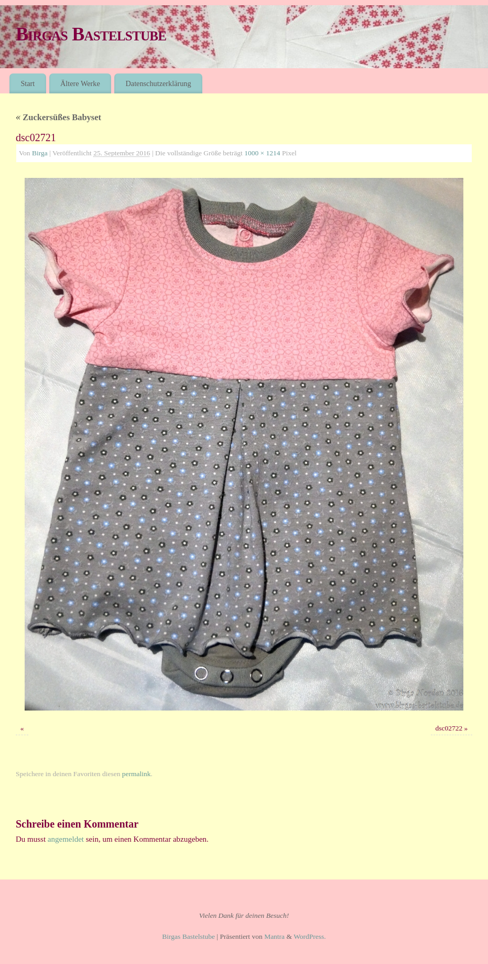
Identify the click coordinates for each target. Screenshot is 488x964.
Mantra (274, 936)
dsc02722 (448, 728)
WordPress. (310, 936)
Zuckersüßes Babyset (58, 117)
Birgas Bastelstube (91, 34)
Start (27, 83)
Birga (40, 153)
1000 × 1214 (262, 153)
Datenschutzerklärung (158, 83)
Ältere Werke (80, 83)
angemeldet (66, 839)
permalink (136, 774)
